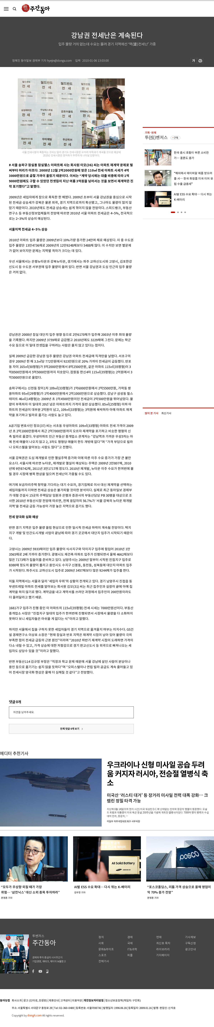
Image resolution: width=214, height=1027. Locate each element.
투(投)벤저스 (156, 137)
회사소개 (17, 1000)
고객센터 (65, 1000)
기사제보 (190, 937)
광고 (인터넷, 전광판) (35, 1000)
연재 (159, 937)
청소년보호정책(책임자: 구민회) (123, 1000)
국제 (130, 943)
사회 (101, 943)
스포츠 (102, 955)
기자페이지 (163, 955)
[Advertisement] (62, 302)
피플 (130, 955)
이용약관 (77, 1000)
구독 (176, 137)
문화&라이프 (106, 949)
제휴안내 (54, 1000)
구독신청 (190, 943)
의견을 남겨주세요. (23, 712)
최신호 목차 (163, 943)
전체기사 (103, 961)
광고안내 (190, 949)
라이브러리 (163, 949)
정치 (101, 937)
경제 (130, 937)
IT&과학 (132, 949)
